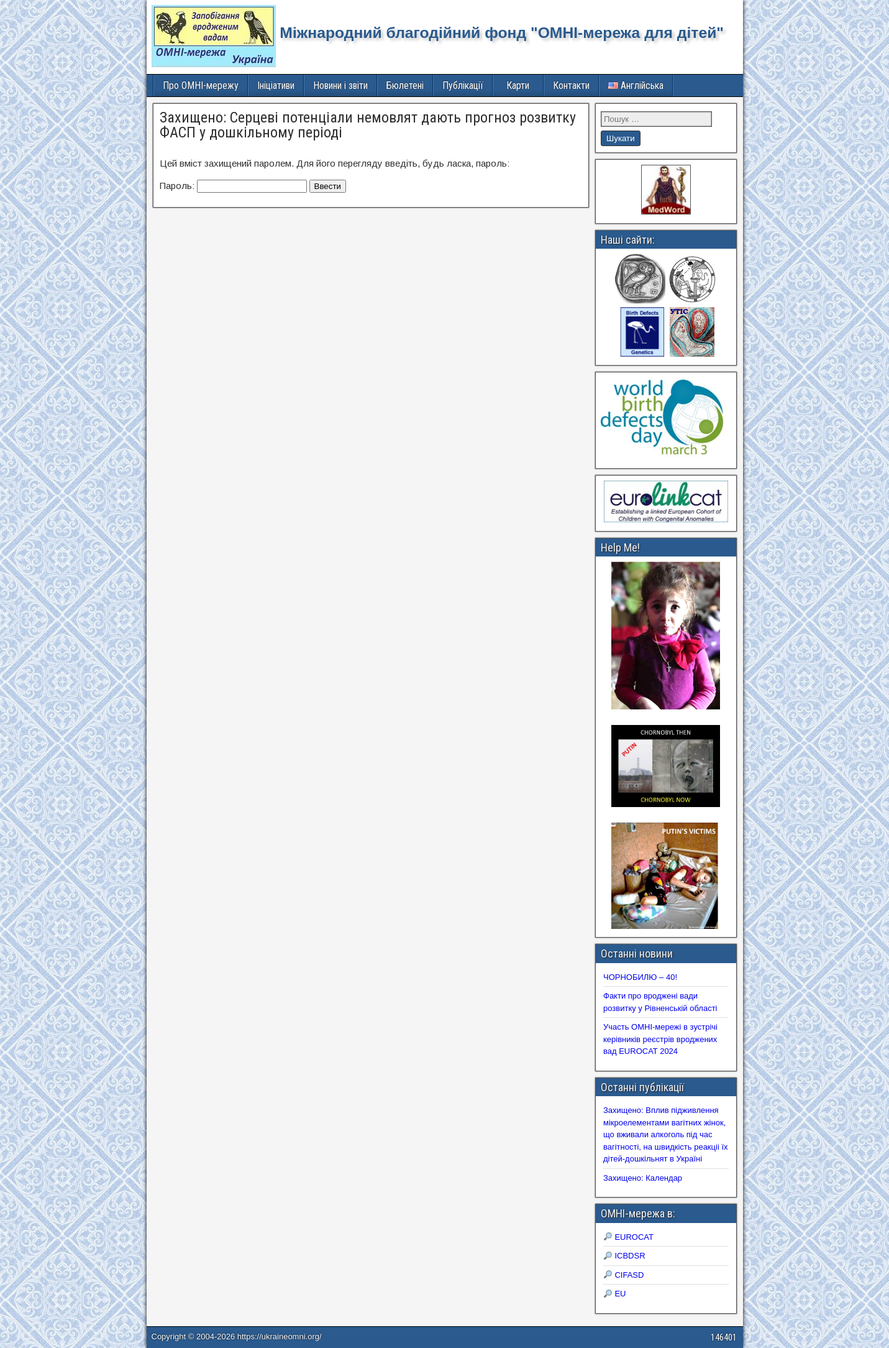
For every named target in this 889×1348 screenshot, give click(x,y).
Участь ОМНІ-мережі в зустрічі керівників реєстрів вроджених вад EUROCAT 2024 (660, 1039)
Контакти (571, 85)
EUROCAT (629, 1237)
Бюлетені (405, 85)
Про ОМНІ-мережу (201, 85)
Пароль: (233, 185)
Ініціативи (275, 85)
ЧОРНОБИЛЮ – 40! (640, 977)
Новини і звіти (340, 85)
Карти (517, 85)
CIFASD (624, 1275)
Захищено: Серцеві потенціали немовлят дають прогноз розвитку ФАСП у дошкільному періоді (368, 125)
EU (615, 1293)
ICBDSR (624, 1255)
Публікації (462, 85)
